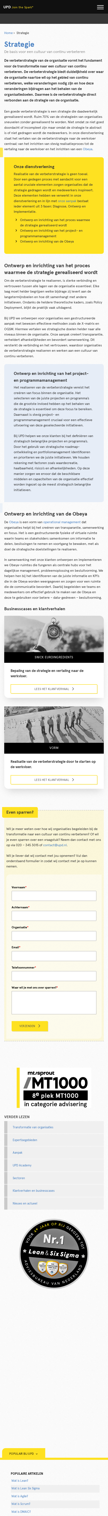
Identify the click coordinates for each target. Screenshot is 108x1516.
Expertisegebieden (25, 1140)
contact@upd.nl (55, 845)
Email (16, 947)
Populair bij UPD (23, 1454)
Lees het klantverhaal (51, 689)
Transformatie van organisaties (33, 1127)
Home (8, 33)
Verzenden (27, 1026)
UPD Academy (22, 1165)
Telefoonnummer (24, 967)
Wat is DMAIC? (21, 1511)
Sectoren (19, 1178)
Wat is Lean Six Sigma (25, 1488)
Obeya (87, 149)
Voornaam (19, 887)
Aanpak (17, 1152)
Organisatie (20, 927)
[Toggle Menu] (100, 7)
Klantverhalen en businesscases (34, 1190)
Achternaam (21, 907)
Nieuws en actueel (25, 1203)
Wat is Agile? (19, 1496)
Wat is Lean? (19, 1480)
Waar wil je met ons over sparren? (35, 987)
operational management (62, 522)
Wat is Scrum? (20, 1504)
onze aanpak (67, 201)
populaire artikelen (27, 1473)
